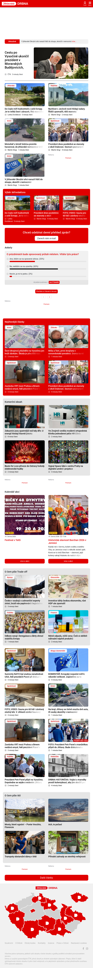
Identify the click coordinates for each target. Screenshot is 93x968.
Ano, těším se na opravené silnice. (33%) (27, 259)
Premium (68, 158)
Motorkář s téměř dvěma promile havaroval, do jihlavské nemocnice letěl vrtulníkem (24, 145)
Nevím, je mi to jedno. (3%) (21, 274)
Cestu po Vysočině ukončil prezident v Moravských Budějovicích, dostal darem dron (17, 60)
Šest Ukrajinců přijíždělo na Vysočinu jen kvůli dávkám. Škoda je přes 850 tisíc (24, 352)
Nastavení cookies (79, 943)
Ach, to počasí (55, 824)
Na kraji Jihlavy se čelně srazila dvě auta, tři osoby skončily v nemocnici (68, 710)
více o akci (24, 561)
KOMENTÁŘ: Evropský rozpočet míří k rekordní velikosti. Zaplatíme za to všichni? (66, 675)
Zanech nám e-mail (46, 238)
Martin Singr (56, 115)
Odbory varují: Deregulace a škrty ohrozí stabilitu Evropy (24, 637)
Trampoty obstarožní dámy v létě (21, 856)
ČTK (9, 74)
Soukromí (9, 943)
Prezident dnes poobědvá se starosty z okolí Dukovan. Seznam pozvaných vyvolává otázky (66, 145)
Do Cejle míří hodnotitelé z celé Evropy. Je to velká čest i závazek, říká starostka (24, 110)
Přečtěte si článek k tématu (46, 291)
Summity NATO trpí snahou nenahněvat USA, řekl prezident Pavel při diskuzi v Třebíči (24, 675)
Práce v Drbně (63, 943)
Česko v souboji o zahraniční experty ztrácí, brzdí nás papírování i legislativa (24, 602)
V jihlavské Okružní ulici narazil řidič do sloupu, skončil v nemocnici (24, 180)
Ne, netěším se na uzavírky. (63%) (24, 266)
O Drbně (18, 943)
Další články (46, 877)
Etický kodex (30, 943)
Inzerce (51, 943)
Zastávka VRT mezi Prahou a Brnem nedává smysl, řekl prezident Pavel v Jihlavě (22, 387)
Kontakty (42, 943)
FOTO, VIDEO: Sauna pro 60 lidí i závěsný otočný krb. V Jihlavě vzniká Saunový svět (74, 214)
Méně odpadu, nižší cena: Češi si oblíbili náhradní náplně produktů (67, 637)
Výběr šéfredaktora (15, 192)
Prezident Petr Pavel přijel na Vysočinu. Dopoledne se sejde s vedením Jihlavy (24, 781)
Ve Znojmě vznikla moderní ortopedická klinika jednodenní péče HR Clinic (67, 432)
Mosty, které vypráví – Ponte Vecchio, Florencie (23, 825)
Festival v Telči (13, 540)
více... (74, 41)
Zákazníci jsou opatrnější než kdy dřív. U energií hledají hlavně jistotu (24, 432)
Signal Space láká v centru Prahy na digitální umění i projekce (65, 467)
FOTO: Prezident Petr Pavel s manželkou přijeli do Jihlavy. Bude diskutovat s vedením (68, 745)
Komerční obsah (13, 401)
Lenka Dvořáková (14, 115)
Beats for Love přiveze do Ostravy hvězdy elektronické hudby (24, 467)
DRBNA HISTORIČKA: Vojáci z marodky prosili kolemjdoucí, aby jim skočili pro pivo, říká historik (67, 781)
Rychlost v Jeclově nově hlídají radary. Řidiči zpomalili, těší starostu (66, 110)
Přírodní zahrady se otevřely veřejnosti (67, 856)
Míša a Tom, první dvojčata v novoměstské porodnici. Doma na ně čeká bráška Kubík (66, 352)
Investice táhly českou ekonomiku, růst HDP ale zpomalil (67, 602)
